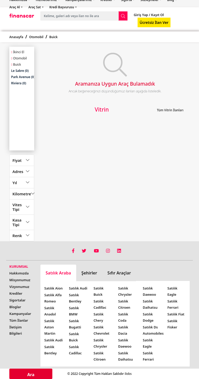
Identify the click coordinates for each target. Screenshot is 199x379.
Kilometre (21, 193)
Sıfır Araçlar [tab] (119, 273)
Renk (17, 235)
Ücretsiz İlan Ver (154, 22)
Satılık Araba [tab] (58, 273)
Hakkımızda (19, 273)
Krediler (15, 293)
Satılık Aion (53, 288)
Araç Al (15, 7)
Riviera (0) (18, 83)
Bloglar (15, 307)
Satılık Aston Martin (49, 327)
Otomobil (36, 37)
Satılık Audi (53, 340)
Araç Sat (35, 7)
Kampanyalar (20, 313)
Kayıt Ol (157, 14)
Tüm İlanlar (18, 320)
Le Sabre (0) (20, 70)
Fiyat (17, 160)
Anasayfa (16, 37)
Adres (17, 171)
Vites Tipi (17, 207)
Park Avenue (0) (23, 77)
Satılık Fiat (175, 314)
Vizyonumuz (19, 286)
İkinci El (17, 52)
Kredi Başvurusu (62, 7)
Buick (53, 37)
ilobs (128, 373)
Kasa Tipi (17, 222)
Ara (30, 374)
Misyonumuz (19, 280)
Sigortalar (17, 300)
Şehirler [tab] (89, 273)
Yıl (14, 182)
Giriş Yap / (142, 14)
